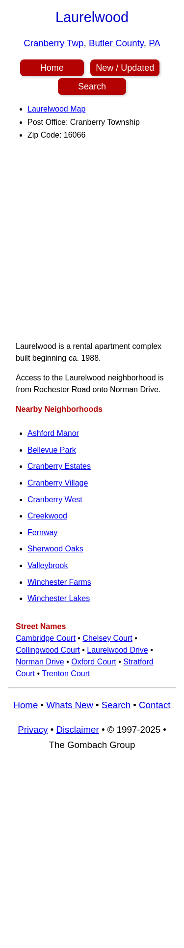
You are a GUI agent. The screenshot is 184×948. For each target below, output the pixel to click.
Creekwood (47, 516)
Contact (154, 705)
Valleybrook (47, 565)
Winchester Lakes (58, 598)
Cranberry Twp (53, 43)
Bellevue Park (51, 450)
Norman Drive (40, 662)
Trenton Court (66, 673)
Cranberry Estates (59, 466)
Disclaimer (77, 729)
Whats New (69, 705)
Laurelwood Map (56, 109)
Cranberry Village (57, 483)
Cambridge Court (46, 638)
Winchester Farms (59, 582)
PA (154, 43)
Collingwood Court (48, 650)
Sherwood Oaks (55, 549)
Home (52, 68)
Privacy (33, 729)
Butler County (116, 43)
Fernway (42, 532)
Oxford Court (93, 662)
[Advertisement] (92, 240)
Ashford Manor (53, 433)
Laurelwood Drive (117, 650)
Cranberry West (54, 499)
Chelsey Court (107, 638)
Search (92, 86)
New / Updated (125, 68)
